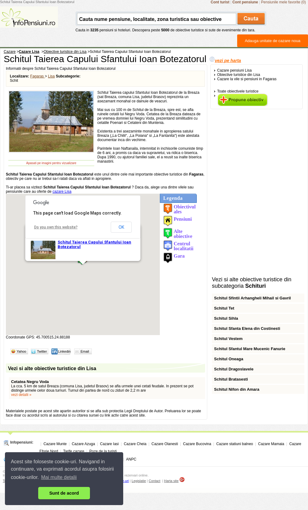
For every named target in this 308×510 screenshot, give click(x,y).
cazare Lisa (61, 191)
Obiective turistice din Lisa (238, 75)
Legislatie (139, 481)
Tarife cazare (73, 451)
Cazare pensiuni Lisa (234, 70)
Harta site (171, 481)
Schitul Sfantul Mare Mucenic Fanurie (249, 348)
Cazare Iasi (109, 444)
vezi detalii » (21, 395)
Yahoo (21, 351)
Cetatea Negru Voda (30, 381)
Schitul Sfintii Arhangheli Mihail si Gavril (252, 298)
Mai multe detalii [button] (59, 477)
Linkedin (64, 351)
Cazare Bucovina (197, 444)
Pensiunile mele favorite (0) (283, 2)
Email (84, 351)
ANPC (131, 459)
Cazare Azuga (83, 444)
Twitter (42, 351)
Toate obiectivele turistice (237, 91)
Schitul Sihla (226, 318)
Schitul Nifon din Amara (236, 389)
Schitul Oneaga (228, 359)
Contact (154, 481)
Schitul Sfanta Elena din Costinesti (247, 328)
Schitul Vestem (228, 338)
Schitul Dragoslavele (233, 369)
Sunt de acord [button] (64, 493)
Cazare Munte (55, 444)
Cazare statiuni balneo (234, 444)
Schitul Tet (224, 308)
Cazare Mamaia (271, 444)
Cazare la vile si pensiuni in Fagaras (247, 79)
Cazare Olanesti (165, 444)
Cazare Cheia (135, 444)
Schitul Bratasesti (231, 379)
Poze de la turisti (103, 451)
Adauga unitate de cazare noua (273, 40)
